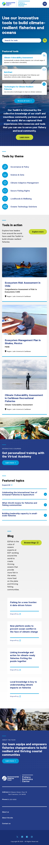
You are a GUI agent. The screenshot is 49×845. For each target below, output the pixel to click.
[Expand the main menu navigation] (45, 4)
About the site (7, 818)
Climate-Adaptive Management (24, 183)
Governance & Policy (19, 167)
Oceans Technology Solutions (23, 206)
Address (5, 792)
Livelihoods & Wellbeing (21, 199)
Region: (9, 296)
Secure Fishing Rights (20, 191)
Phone (4, 799)
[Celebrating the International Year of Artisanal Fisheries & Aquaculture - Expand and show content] (24, 495)
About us (5, 812)
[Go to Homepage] (16, 4)
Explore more (38, 232)
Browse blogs (30, 543)
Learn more (24, 137)
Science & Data (17, 175)
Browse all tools (24, 101)
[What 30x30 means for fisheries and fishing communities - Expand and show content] (24, 506)
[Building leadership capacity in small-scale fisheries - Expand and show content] (24, 516)
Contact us (6, 823)
